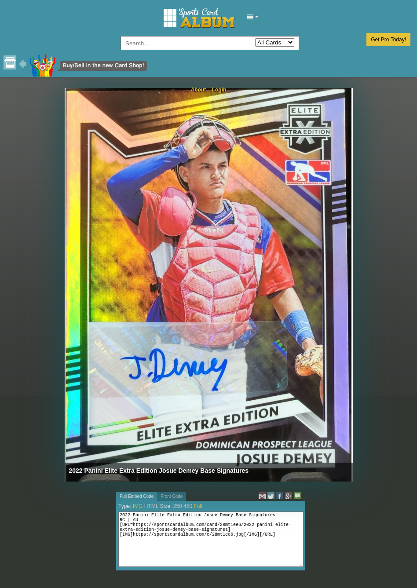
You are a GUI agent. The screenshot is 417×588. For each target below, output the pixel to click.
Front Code (172, 496)
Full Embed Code (137, 496)
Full (198, 506)
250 (177, 506)
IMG (138, 506)
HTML (151, 506)
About (198, 90)
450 (187, 506)
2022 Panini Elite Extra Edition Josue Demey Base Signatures (159, 470)
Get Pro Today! (388, 40)
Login (219, 90)
